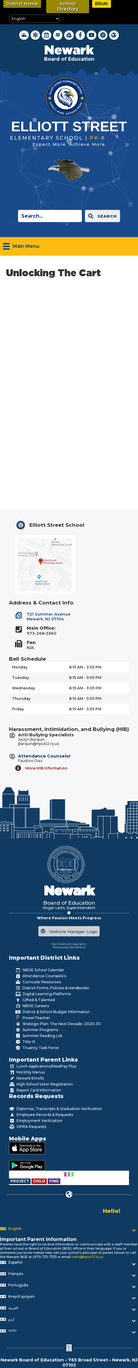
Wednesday (23, 688)
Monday (20, 667)
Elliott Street (69, 126)
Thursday (21, 698)
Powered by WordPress (69, 947)
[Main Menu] (21, 246)
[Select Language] (34, 18)
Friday (18, 709)
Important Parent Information (38, 1239)
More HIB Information (46, 768)
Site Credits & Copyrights (69, 944)
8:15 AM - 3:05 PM (85, 667)
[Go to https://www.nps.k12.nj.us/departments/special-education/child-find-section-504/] (20, 1181)
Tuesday (20, 677)
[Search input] (50, 216)
